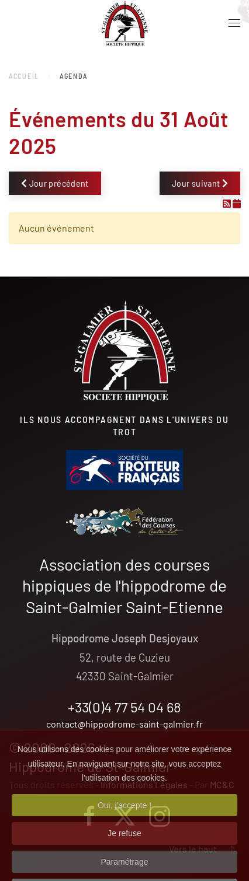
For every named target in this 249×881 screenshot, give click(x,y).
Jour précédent (55, 182)
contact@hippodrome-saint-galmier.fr (124, 723)
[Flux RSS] (228, 203)
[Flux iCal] (237, 203)
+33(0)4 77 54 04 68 (124, 706)
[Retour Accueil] (124, 23)
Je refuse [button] (124, 847)
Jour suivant (200, 182)
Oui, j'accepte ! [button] (124, 819)
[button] (234, 23)
